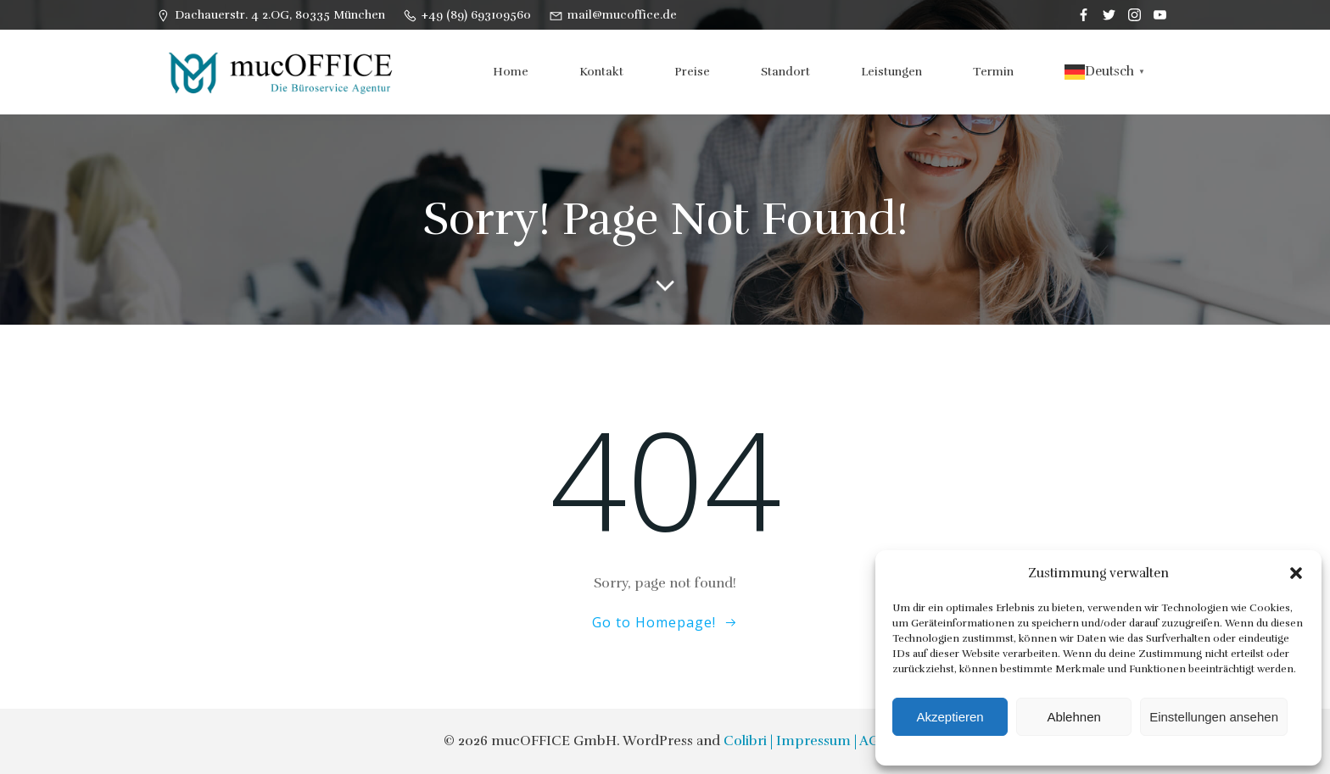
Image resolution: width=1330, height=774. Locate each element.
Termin (993, 71)
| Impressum (810, 740)
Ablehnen (1073, 717)
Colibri (745, 740)
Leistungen (891, 71)
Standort (785, 71)
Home (510, 71)
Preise (692, 71)
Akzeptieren (949, 717)
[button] (1296, 573)
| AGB (870, 740)
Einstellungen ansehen (1213, 717)
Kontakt (601, 71)
